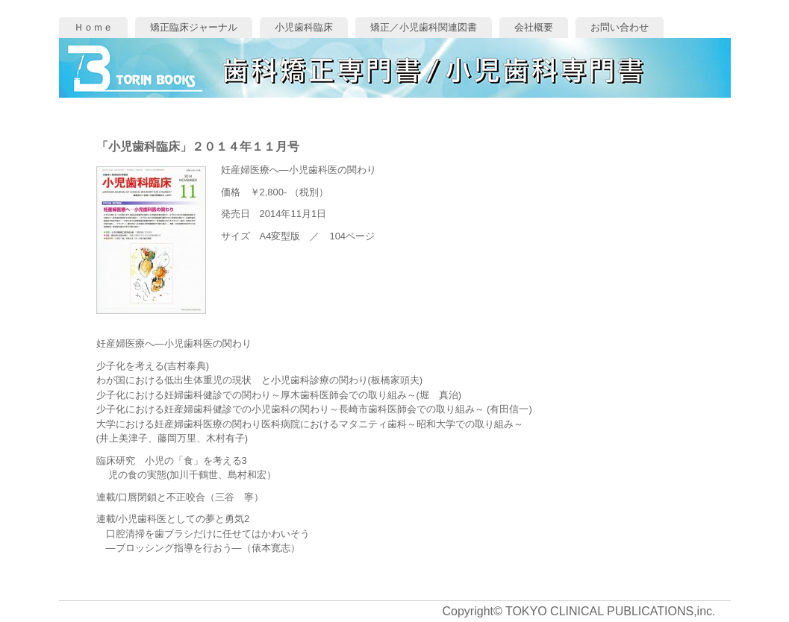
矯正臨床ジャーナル (193, 27)
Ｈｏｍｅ (93, 27)
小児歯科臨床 (304, 27)
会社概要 (533, 27)
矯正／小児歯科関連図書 (423, 27)
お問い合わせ (619, 27)
